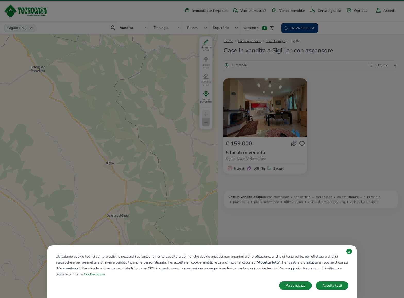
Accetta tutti (332, 285)
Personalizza (295, 285)
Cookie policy (94, 274)
